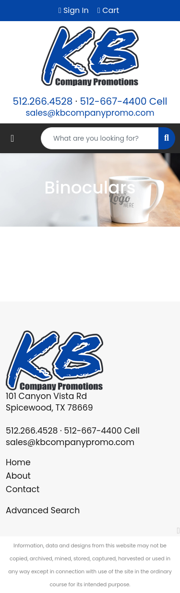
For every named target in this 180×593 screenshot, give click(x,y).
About (18, 476)
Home (18, 462)
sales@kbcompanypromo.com (89, 113)
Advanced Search (43, 510)
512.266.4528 (42, 101)
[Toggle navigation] (12, 138)
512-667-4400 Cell (123, 101)
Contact (22, 489)
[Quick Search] (100, 138)
